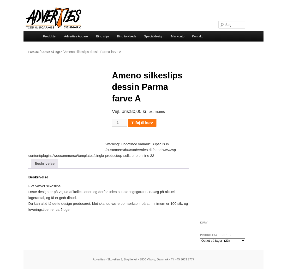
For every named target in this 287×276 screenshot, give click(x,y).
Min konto (177, 36)
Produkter (49, 36)
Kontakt (197, 36)
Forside (33, 52)
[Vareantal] (119, 122)
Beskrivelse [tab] (44, 163)
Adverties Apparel (76, 36)
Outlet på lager (52, 52)
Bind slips (102, 36)
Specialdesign (153, 36)
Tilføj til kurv (142, 123)
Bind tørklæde (127, 36)
